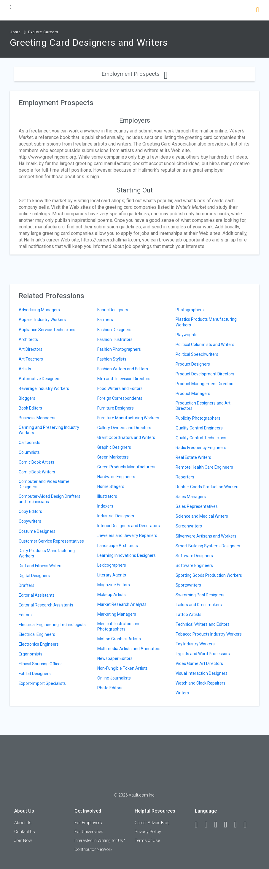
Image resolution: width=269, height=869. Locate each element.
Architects (28, 339)
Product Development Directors (205, 374)
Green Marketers (113, 457)
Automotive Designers (40, 378)
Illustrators (107, 496)
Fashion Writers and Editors (122, 368)
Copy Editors (30, 511)
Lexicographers (111, 565)
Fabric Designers (112, 309)
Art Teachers (31, 359)
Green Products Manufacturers (126, 466)
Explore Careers (43, 32)
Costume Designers (37, 531)
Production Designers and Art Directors (203, 406)
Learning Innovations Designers (126, 555)
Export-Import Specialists (42, 683)
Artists (25, 368)
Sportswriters (188, 585)
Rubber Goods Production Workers (208, 486)
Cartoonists (29, 442)
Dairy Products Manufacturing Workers (47, 553)
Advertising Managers (39, 309)
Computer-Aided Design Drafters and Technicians (49, 499)
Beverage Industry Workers (44, 388)
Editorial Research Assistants (46, 605)
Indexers (105, 506)
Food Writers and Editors (120, 388)
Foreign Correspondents (119, 398)
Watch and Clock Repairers (200, 683)
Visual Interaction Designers (201, 673)
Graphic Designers (114, 447)
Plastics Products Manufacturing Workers (206, 322)
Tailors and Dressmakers (199, 604)
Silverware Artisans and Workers (206, 536)
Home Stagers (110, 486)
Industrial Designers (115, 516)
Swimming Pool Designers (200, 594)
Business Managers (37, 417)
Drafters (26, 585)
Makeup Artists (111, 594)
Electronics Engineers (39, 644)
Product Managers (193, 393)
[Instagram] (228, 824)
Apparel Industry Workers (42, 319)
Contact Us (24, 831)
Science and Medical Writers (202, 516)
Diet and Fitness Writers (41, 565)
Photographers (190, 309)
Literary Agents (111, 575)
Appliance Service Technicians (47, 329)
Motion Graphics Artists (119, 638)
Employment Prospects (134, 73)
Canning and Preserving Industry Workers (49, 430)
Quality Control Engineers (199, 428)
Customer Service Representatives (51, 541)
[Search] (257, 10)
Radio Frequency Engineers (201, 447)
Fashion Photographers (119, 349)
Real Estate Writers (193, 457)
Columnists (29, 452)
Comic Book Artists (36, 462)
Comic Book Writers (37, 472)
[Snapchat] (248, 824)
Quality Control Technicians (201, 437)
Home (15, 32)
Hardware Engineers (116, 476)
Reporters (185, 477)
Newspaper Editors (115, 658)
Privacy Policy (148, 831)
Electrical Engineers (37, 634)
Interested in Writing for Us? (99, 840)
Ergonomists (30, 654)
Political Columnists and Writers (205, 344)
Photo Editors (109, 687)
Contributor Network (93, 849)
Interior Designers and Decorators (128, 525)
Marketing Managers (116, 614)
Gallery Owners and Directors (124, 427)
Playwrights (187, 334)
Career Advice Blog (152, 822)
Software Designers (194, 555)
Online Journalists (114, 678)
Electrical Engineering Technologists (52, 624)
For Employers (88, 822)
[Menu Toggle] (11, 7)
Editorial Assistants (37, 595)
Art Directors (30, 349)
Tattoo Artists (188, 614)
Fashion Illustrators (115, 339)
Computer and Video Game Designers (44, 484)
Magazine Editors (113, 584)
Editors (25, 614)
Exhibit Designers (35, 673)
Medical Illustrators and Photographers (119, 626)
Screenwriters (189, 526)
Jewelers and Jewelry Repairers (127, 535)
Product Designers (193, 364)
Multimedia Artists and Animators (128, 648)
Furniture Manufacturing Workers (128, 417)
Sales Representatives (197, 506)
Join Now (23, 840)
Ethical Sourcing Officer (40, 663)
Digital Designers (34, 575)
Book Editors (30, 408)
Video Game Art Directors (199, 663)
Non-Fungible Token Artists (122, 668)
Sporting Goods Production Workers (209, 575)
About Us (22, 822)
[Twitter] (218, 824)
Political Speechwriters (197, 354)
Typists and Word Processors (203, 653)
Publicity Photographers (198, 418)
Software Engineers (194, 565)
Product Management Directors (205, 383)
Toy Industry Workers (195, 644)
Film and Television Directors (123, 378)
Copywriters (30, 521)
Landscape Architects (117, 545)
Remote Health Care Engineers (204, 467)
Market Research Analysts (122, 604)
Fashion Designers (114, 329)
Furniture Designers (115, 408)
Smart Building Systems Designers (208, 545)
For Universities (88, 831)
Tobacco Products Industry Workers (209, 634)
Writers (182, 693)
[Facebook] (199, 824)
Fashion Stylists (111, 359)
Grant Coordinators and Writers (126, 437)
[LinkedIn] (209, 824)
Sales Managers (191, 496)
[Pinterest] (238, 824)
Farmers (105, 319)
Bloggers (27, 398)
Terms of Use (147, 840)
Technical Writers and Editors (203, 624)
